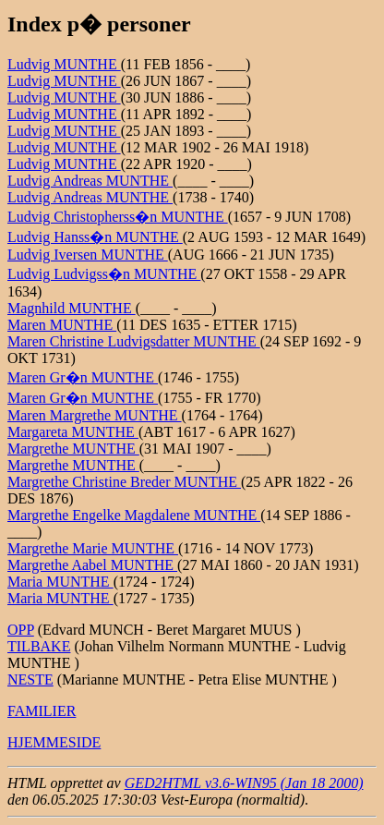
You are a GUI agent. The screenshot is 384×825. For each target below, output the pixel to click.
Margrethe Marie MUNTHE (92, 548)
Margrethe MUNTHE (73, 448)
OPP (20, 629)
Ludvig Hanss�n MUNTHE (95, 237)
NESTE (30, 679)
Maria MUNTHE (60, 581)
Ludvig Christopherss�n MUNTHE (117, 216)
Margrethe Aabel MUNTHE (92, 565)
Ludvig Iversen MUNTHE (87, 254)
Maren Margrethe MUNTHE (94, 415)
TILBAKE (38, 646)
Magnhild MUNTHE (71, 308)
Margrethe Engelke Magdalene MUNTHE (133, 515)
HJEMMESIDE (54, 742)
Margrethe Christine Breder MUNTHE (124, 482)
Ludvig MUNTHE (64, 64)
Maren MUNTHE (61, 325)
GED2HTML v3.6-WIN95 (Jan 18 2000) (244, 783)
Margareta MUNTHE (72, 432)
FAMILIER (41, 711)
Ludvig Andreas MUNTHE (90, 180)
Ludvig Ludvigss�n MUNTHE (103, 274)
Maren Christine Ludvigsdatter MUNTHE (133, 341)
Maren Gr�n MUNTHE (82, 377)
